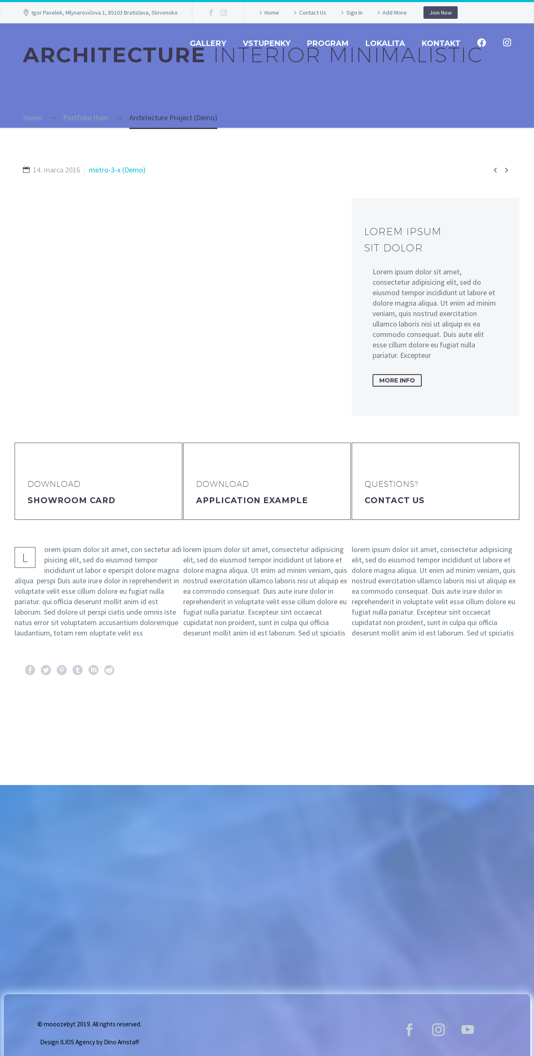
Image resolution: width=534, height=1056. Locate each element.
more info (397, 380)
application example (252, 500)
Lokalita (385, 43)
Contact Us (312, 12)
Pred (39, 722)
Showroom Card (72, 500)
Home (271, 12)
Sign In (354, 12)
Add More (395, 12)
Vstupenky (266, 43)
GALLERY (208, 43)
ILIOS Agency (77, 1042)
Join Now (440, 12)
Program (328, 43)
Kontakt (441, 43)
